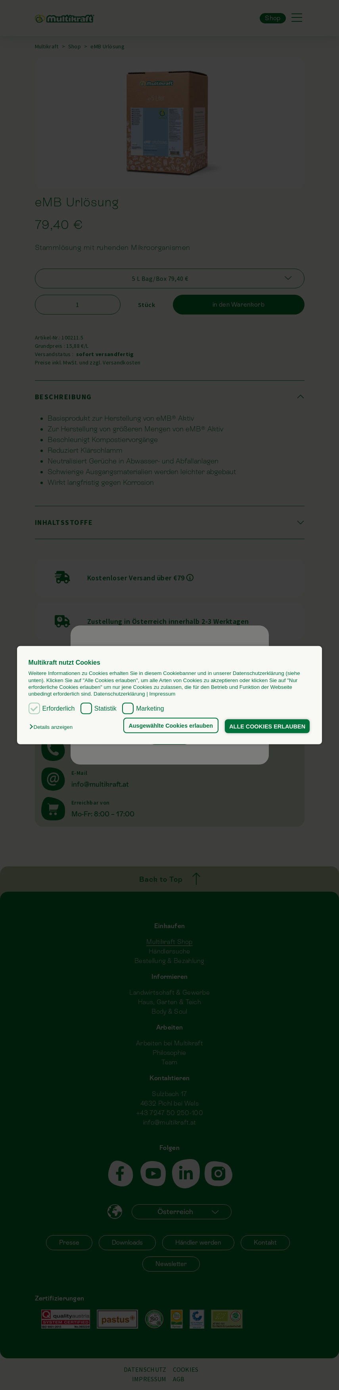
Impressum (162, 694)
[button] (53, 727)
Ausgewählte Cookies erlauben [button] (170, 725)
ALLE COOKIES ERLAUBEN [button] (267, 726)
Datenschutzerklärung (119, 694)
